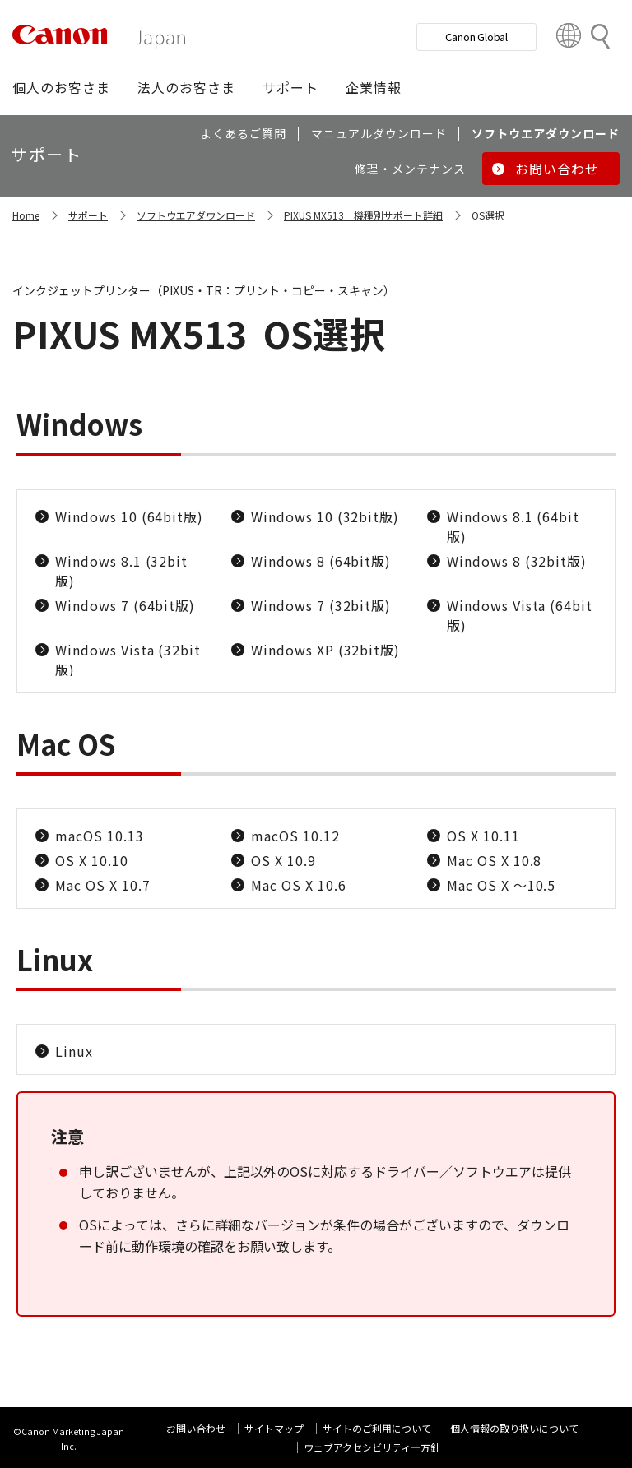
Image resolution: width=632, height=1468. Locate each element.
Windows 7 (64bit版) (125, 605)
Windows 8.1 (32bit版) (121, 570)
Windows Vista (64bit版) (519, 615)
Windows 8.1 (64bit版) (513, 526)
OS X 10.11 (483, 835)
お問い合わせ (195, 1428)
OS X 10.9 (283, 860)
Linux (74, 1051)
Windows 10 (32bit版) (325, 516)
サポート (88, 215)
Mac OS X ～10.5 (501, 885)
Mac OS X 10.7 (102, 885)
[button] (61, 87)
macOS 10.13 (99, 835)
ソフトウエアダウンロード (196, 215)
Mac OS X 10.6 (298, 885)
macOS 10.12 (295, 835)
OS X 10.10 (91, 860)
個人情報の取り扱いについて (514, 1428)
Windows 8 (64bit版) (321, 561)
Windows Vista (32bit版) (128, 659)
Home (26, 215)
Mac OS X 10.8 (494, 860)
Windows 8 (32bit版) (517, 561)
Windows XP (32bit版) (325, 650)
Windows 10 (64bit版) (129, 516)
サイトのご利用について (377, 1428)
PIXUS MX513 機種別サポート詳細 (363, 215)
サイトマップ (274, 1428)
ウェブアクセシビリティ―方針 (372, 1447)
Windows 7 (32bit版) (321, 605)
